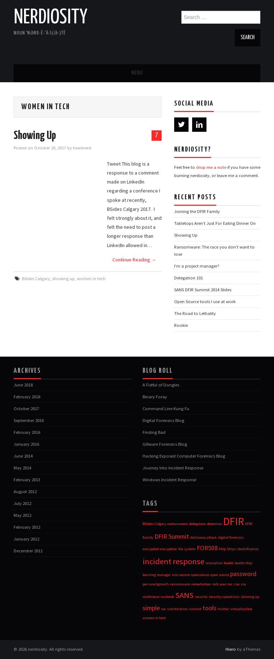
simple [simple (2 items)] (151, 608)
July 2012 (22, 503)
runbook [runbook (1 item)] (167, 596)
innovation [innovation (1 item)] (214, 563)
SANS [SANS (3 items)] (184, 595)
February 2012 (27, 527)
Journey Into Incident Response (173, 467)
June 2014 (23, 456)
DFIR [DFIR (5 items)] (233, 521)
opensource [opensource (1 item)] (200, 574)
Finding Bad (154, 432)
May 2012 (22, 515)
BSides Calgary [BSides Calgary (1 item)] (154, 523)
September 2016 (29, 420)
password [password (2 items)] (243, 574)
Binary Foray (155, 396)
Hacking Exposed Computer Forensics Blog (184, 456)
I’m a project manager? (196, 266)
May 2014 (22, 467)
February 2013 (27, 479)
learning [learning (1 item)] (149, 574)
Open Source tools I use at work (205, 301)
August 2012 (25, 491)
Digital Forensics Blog (163, 420)
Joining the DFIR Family (197, 211)
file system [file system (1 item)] (187, 549)
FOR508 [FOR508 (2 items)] (207, 548)
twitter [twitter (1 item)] (223, 609)
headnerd (82, 147)
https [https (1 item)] (231, 549)
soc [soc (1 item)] (163, 609)
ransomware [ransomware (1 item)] (180, 584)
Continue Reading (134, 259)
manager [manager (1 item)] (164, 574)
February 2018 (27, 396)
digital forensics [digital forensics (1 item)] (230, 537)
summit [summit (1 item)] (195, 609)
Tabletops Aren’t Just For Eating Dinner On (215, 223)
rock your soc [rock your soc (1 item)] (222, 584)
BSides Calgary (36, 278)
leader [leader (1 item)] (229, 563)
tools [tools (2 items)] (210, 608)
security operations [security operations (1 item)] (224, 596)
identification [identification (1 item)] (248, 549)
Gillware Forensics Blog (165, 444)
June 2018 (23, 384)
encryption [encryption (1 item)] (168, 549)
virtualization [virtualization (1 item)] (241, 609)
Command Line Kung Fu (166, 408)
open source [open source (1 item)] (219, 574)
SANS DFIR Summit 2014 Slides (202, 289)
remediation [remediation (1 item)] (201, 584)
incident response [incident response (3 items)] (173, 561)
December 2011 (28, 550)
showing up (63, 278)
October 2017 (26, 408)
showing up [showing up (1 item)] (250, 596)
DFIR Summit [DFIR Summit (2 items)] (171, 536)
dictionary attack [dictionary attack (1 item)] (203, 537)
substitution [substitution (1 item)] (177, 609)
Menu (137, 73)
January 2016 (26, 444)
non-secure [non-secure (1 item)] (181, 574)
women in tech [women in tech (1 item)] (154, 618)
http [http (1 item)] (222, 549)
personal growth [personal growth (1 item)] (156, 584)
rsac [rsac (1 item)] (236, 584)
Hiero (231, 649)
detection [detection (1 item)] (214, 523)
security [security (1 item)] (201, 596)
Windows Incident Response (169, 479)
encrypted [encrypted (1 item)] (151, 549)
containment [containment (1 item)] (177, 523)
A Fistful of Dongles (161, 384)
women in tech (91, 278)
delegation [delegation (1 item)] (197, 523)
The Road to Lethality (195, 313)
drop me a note (211, 167)
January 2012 (26, 539)
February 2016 (27, 432)
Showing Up (35, 135)
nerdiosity (51, 18)
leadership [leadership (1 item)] (243, 563)
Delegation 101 (188, 277)
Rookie (181, 325)
